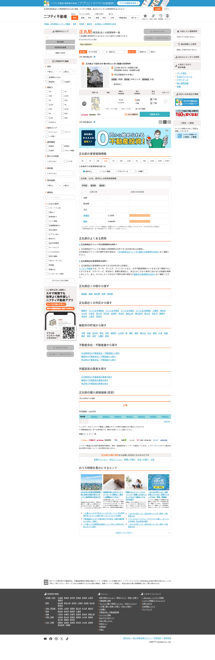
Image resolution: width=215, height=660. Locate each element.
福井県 (90, 608)
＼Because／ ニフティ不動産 (153, 598)
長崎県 (72, 622)
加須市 (114, 313)
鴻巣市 (162, 313)
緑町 (136, 333)
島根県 (78, 617)
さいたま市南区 (112, 310)
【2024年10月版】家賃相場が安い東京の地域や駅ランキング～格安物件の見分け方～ (91, 496)
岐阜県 (66, 611)
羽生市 (155, 313)
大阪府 (60, 614)
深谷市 (84, 316)
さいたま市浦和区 (96, 310)
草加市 (99, 316)
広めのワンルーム (184, 76)
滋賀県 (78, 614)
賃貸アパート (121, 598)
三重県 (78, 611)
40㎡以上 (117, 416)
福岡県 (60, 622)
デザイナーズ (182, 79)
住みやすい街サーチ (106, 618)
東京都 (60, 603)
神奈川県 (67, 603)
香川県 (60, 619)
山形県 (90, 598)
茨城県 (86, 603)
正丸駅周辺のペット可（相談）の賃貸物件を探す (138, 251)
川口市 (84, 313)
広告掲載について (148, 606)
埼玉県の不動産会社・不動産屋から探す (98, 359)
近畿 (47, 614)
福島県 (60, 600)
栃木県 (92, 603)
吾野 (103, 293)
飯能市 (84, 310)
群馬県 (60, 605)
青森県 (66, 598)
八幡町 (101, 336)
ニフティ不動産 (85, 268)
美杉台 (143, 333)
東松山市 (129, 313)
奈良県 (84, 614)
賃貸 (101, 598)
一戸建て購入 (104, 606)
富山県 (78, 608)
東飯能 (86, 215)
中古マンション (116, 459)
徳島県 (90, 617)
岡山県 (66, 617)
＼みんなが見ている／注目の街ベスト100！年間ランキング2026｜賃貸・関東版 (158, 494)
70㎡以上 (153, 416)
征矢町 (95, 333)
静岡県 (72, 611)
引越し (101, 629)
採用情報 (167, 638)
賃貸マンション (109, 598)
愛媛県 (66, 619)
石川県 (84, 608)
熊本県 (78, 622)
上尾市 (91, 316)
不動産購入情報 (105, 600)
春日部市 (139, 313)
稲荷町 (113, 333)
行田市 (91, 313)
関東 (47, 603)
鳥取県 (72, 617)
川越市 (155, 310)
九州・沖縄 (50, 622)
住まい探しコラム (105, 621)
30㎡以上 (106, 416)
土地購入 (102, 609)
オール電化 (182, 73)
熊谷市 (163, 310)
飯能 (85, 221)
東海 (47, 611)
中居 (83, 333)
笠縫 (166, 333)
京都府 (72, 614)
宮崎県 (90, 622)
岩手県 (72, 598)
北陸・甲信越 (50, 608)
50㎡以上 (129, 416)
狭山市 (147, 313)
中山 (149, 333)
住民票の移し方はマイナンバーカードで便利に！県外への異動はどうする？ (113, 494)
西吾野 (110, 293)
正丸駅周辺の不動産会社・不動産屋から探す (100, 353)
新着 (179, 86)
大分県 (84, 622)
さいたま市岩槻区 (143, 310)
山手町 (121, 333)
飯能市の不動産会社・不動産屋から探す (98, 356)
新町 (107, 336)
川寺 (160, 333)
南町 (131, 333)
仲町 (89, 336)
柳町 (155, 333)
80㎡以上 (165, 416)
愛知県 (60, 611)
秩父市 (99, 313)
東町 (83, 336)
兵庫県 (66, 614)
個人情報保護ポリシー (142, 638)
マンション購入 (105, 603)
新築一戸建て (130, 459)
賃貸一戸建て (133, 598)
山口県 (84, 617)
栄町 (107, 333)
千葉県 (80, 603)
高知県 (72, 619)
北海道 (60, 598)
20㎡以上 (94, 416)
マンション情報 (105, 615)
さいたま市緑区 (127, 310)
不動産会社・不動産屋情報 (109, 612)
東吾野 (97, 293)
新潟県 (60, 608)
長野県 (72, 608)
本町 (94, 336)
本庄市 (121, 313)
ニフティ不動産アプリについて (153, 600)
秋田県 (84, 598)
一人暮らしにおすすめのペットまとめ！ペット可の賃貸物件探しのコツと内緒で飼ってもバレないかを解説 (103, 514)
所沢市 (106, 313)
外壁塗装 (102, 626)
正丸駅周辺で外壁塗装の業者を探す (96, 377)
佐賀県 (66, 622)
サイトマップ (147, 609)
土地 (152, 459)
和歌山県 (91, 614)
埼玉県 (74, 603)
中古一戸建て (143, 459)
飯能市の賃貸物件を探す (144, 274)
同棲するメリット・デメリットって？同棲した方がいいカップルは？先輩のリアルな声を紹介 (136, 496)
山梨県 (66, 608)
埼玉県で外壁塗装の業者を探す (94, 383)
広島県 (60, 617)
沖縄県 (68, 625)
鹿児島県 (61, 625)
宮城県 (78, 598)
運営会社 (127, 638)
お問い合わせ (147, 603)
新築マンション (101, 459)
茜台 (102, 333)
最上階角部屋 (183, 83)
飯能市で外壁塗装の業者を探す (94, 380)
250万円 (167, 421)
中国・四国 (50, 617)
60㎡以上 (141, 416)
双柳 (89, 333)
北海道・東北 (50, 598)
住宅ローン (103, 624)
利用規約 (158, 638)
